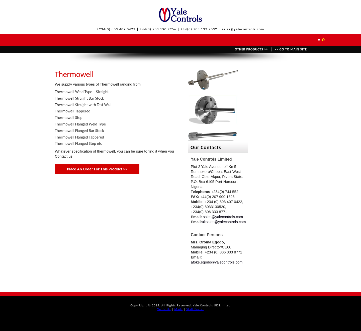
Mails (178, 309)
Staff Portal (195, 309)
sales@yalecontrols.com (223, 217)
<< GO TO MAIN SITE (291, 49)
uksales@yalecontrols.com (224, 222)
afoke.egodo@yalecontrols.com (216, 262)
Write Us (164, 309)
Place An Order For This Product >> (97, 169)
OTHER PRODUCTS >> (251, 49)
